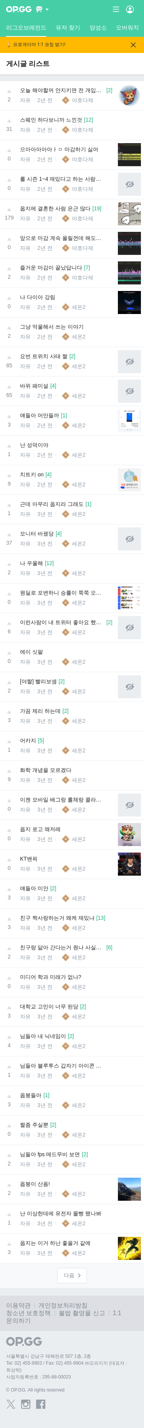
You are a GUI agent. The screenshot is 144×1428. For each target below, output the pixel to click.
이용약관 (18, 1305)
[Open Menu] (130, 9)
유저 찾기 (68, 27)
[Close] (133, 45)
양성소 (98, 27)
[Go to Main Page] (18, 9)
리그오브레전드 (26, 30)
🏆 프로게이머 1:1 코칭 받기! (35, 44)
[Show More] (42, 9)
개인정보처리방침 (63, 1305)
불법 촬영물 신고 (82, 1313)
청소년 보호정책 (28, 1313)
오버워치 (127, 27)
